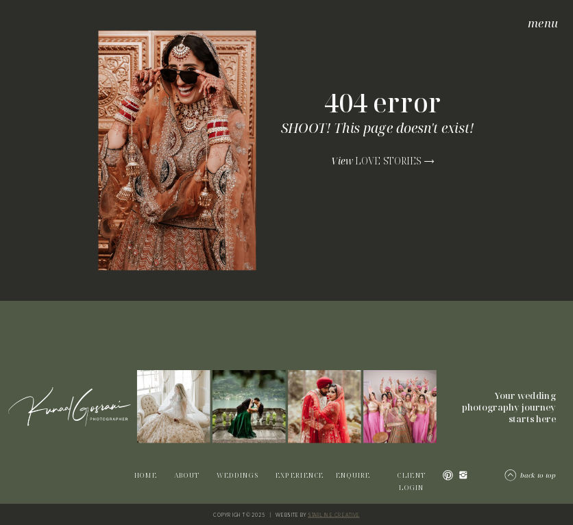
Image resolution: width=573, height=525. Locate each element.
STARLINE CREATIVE (333, 514)
